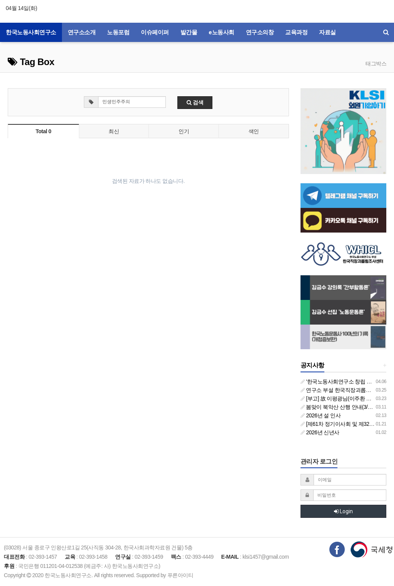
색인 (254, 131)
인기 (184, 131)
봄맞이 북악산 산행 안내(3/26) (338, 407)
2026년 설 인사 (321, 415)
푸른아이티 (180, 575)
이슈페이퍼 (155, 32)
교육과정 (296, 32)
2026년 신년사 (320, 432)
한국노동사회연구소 (31, 32)
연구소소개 (82, 32)
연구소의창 (260, 32)
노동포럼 (118, 32)
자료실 (327, 32)
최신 (114, 131)
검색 (195, 102)
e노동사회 (221, 32)
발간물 (188, 32)
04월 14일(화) (21, 8)
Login (343, 511)
